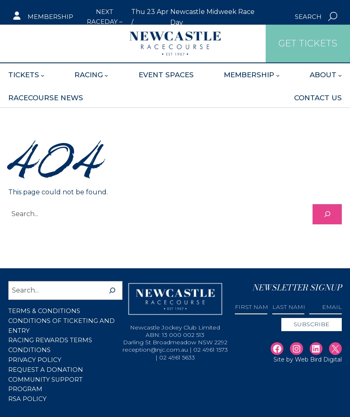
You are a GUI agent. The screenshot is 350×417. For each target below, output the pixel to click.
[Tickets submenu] (42, 75)
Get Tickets (42, 43)
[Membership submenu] (278, 75)
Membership (50, 17)
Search (308, 17)
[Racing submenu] (106, 75)
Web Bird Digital (318, 360)
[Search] (327, 214)
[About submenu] (340, 75)
